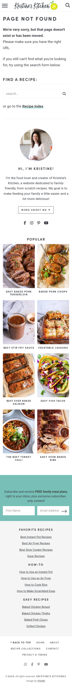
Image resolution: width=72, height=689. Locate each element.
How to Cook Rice (36, 584)
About (54, 642)
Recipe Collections (26, 648)
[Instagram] (31, 223)
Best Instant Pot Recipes (36, 537)
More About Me (36, 209)
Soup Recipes (36, 556)
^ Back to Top (20, 642)
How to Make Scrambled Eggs (36, 591)
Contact (52, 648)
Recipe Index (32, 106)
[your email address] (53, 510)
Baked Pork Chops (36, 619)
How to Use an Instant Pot (36, 572)
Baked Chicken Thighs (36, 613)
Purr (41, 680)
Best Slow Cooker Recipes (36, 550)
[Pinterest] (39, 223)
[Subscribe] (63, 510)
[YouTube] (46, 223)
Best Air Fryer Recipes (36, 543)
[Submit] (64, 93)
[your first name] (19, 510)
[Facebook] (25, 223)
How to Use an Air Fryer (36, 578)
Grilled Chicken (36, 626)
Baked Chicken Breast (36, 607)
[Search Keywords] (36, 94)
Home (40, 642)
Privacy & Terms (34, 654)
